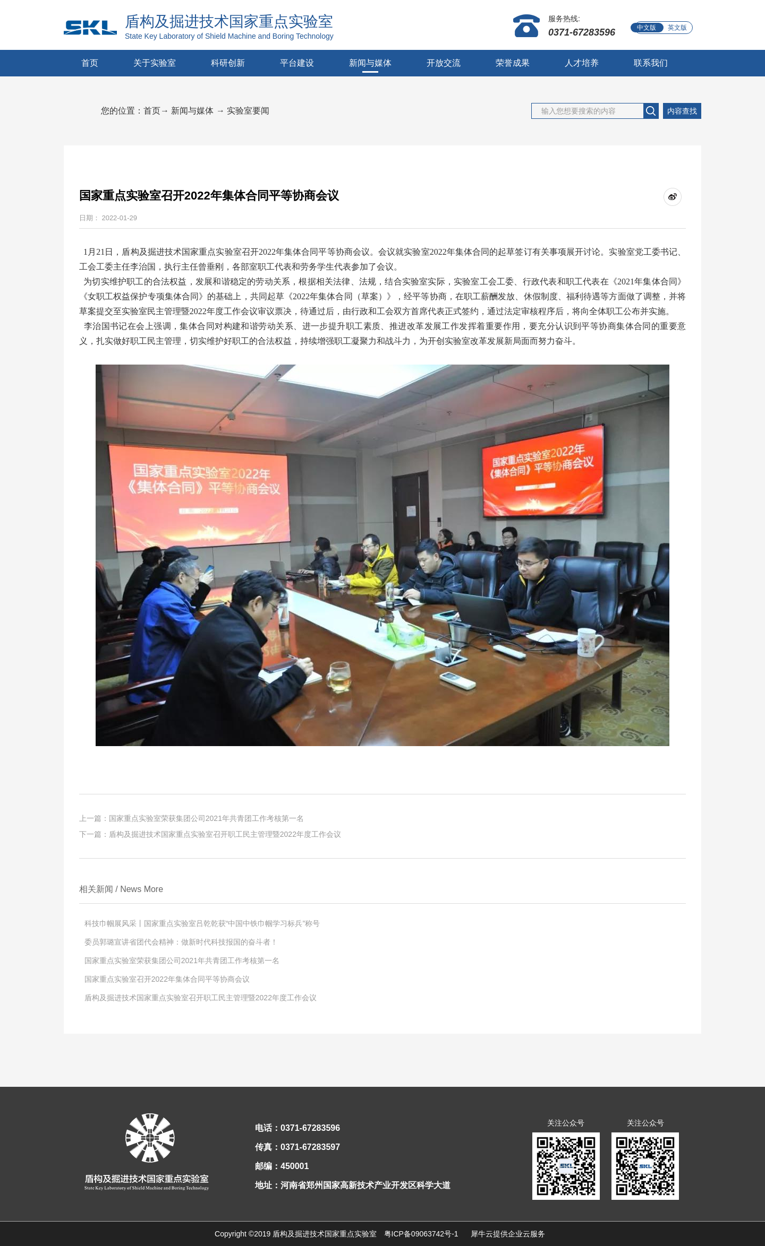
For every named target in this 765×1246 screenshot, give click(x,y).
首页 (89, 62)
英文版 (677, 27)
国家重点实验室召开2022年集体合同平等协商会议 (167, 979)
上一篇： (191, 818)
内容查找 (682, 111)
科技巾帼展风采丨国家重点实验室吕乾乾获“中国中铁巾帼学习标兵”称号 (202, 923)
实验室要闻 (248, 110)
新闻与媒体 (192, 110)
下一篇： (210, 834)
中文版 (646, 27)
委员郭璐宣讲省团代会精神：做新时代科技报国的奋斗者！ (181, 942)
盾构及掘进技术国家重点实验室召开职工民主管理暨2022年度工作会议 (200, 997)
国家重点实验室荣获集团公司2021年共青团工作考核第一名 (181, 960)
